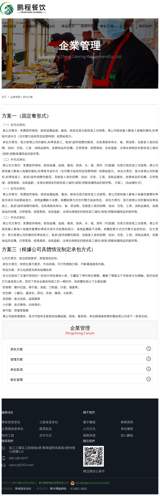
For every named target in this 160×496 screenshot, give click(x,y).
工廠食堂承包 (48, 422)
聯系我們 (145, 26)
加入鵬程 (127, 435)
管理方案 (16, 359)
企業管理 (126, 26)
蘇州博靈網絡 (58, 488)
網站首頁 (9, 26)
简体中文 (9, 44)
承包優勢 (127, 428)
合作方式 (45, 435)
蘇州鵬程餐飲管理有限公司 (54, 482)
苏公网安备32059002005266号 (90, 483)
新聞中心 (87, 26)
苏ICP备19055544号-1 (24, 482)
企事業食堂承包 (12, 428)
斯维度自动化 (23, 488)
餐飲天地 (106, 26)
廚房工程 (8, 435)
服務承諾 (89, 435)
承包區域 (16, 369)
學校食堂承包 (11, 422)
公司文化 (89, 428)
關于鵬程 (89, 422)
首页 (4, 97)
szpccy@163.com (21, 464)
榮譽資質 (127, 422)
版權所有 (7, 482)
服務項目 (48, 26)
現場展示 (68, 26)
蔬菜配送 (45, 428)
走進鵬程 (29, 26)
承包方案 (28, 97)
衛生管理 (16, 379)
